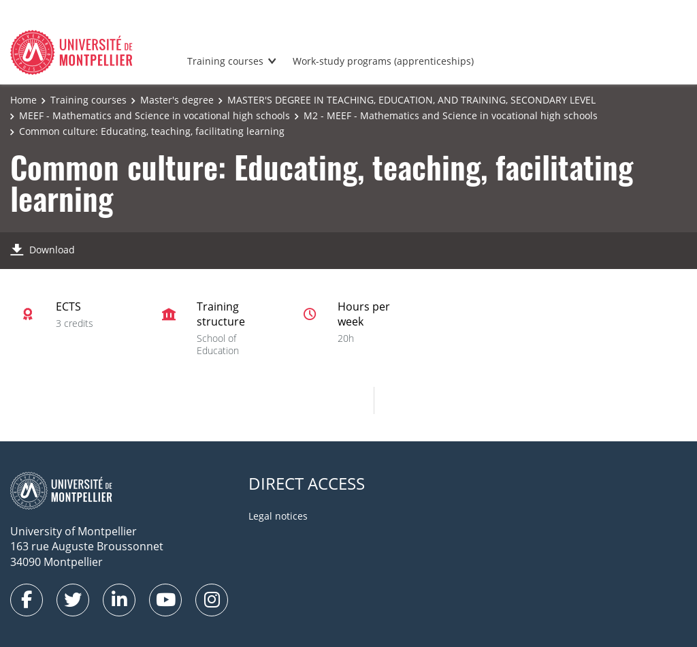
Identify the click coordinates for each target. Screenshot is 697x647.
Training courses (225, 60)
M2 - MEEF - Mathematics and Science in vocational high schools (451, 115)
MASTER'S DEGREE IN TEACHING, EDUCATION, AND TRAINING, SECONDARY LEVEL (411, 99)
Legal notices (278, 515)
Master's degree (177, 99)
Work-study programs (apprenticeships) (383, 60)
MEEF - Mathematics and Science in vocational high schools (154, 115)
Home (23, 99)
